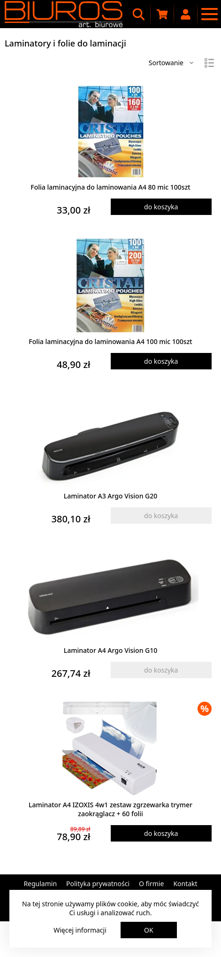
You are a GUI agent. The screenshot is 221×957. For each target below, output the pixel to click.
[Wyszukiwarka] (139, 14)
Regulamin (40, 883)
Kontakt (185, 883)
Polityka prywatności (98, 883)
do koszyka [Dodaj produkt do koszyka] (161, 206)
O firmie (151, 883)
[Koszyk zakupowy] (162, 14)
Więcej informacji (80, 930)
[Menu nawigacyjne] (209, 14)
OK (148, 930)
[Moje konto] (186, 14)
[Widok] (209, 63)
